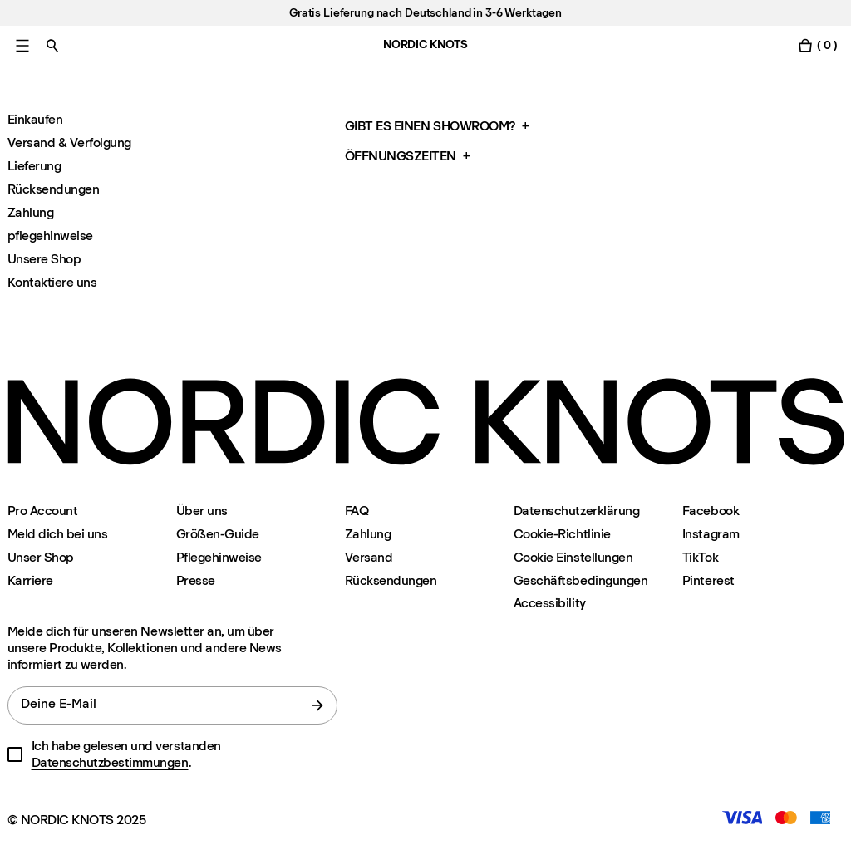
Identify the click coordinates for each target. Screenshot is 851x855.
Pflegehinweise (219, 557)
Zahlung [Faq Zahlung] (30, 212)
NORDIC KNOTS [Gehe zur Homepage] (425, 44)
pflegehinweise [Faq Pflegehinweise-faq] (50, 235)
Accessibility (550, 603)
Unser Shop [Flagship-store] (40, 557)
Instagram (711, 534)
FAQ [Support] (357, 510)
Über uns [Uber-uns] (202, 510)
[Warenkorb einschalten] (817, 45)
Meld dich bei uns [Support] (57, 534)
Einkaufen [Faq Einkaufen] (35, 119)
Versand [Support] (369, 557)
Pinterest (708, 580)
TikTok (700, 557)
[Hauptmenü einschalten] (22, 45)
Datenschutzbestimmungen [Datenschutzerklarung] (110, 762)
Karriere (30, 580)
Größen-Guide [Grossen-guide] (217, 534)
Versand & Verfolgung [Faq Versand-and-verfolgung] (69, 142)
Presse (195, 580)
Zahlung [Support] (368, 534)
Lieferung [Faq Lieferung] (34, 166)
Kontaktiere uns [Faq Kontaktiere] (52, 282)
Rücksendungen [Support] (391, 580)
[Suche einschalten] (52, 45)
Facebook (710, 510)
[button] (510, 126)
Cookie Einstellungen (573, 557)
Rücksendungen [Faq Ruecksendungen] (53, 189)
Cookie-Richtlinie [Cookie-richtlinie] (562, 534)
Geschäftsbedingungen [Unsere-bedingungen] (580, 580)
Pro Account (42, 510)
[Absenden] (317, 705)
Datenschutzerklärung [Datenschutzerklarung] (576, 510)
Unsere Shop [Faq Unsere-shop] (44, 259)
